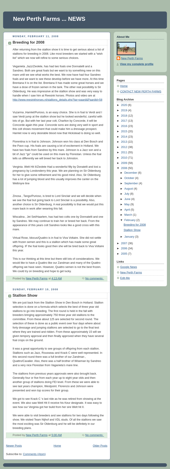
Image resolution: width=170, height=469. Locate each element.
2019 (124, 110)
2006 (124, 248)
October (129, 178)
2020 (124, 105)
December (131, 172)
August (129, 188)
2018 (124, 115)
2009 (124, 163)
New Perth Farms (132, 58)
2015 (124, 131)
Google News (128, 267)
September (131, 183)
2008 (124, 168)
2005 (124, 253)
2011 (124, 152)
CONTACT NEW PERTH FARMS (140, 91)
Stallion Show (25, 295)
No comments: (94, 278)
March (128, 214)
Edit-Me (125, 278)
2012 (124, 147)
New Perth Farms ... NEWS (49, 18)
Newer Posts (14, 445)
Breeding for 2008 (28, 42)
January (129, 236)
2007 (124, 243)
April (127, 209)
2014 (124, 136)
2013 (124, 141)
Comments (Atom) (34, 454)
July (127, 193)
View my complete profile (136, 64)
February (130, 220)
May (127, 204)
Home (57, 445)
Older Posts (100, 445)
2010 (124, 157)
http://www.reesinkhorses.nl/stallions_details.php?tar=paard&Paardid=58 (57, 99)
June (127, 199)
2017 (124, 120)
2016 (124, 126)
